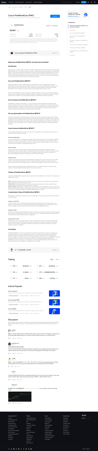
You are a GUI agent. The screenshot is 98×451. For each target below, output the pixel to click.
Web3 (16, 71)
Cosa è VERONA (12, 309)
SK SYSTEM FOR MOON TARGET (16, 347)
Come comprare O (12, 291)
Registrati (55, 16)
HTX (17, 250)
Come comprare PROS (13, 300)
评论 (10, 338)
